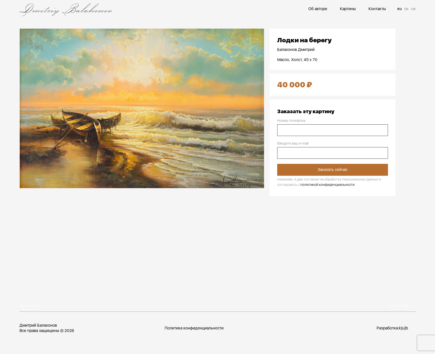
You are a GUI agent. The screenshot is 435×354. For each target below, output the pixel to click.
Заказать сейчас (332, 169)
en (406, 9)
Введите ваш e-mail (293, 143)
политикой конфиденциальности (327, 184)
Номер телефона (291, 121)
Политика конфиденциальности (193, 327)
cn (413, 9)
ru (399, 9)
